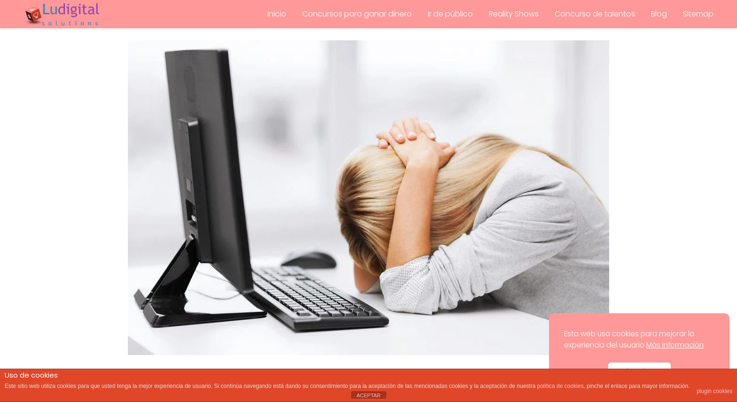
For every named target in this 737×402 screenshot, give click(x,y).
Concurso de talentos (595, 13)
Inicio (276, 13)
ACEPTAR (368, 395)
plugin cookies (714, 391)
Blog (659, 13)
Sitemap (698, 13)
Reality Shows (514, 13)
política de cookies (560, 386)
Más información (675, 345)
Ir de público (450, 13)
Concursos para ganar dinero (357, 13)
